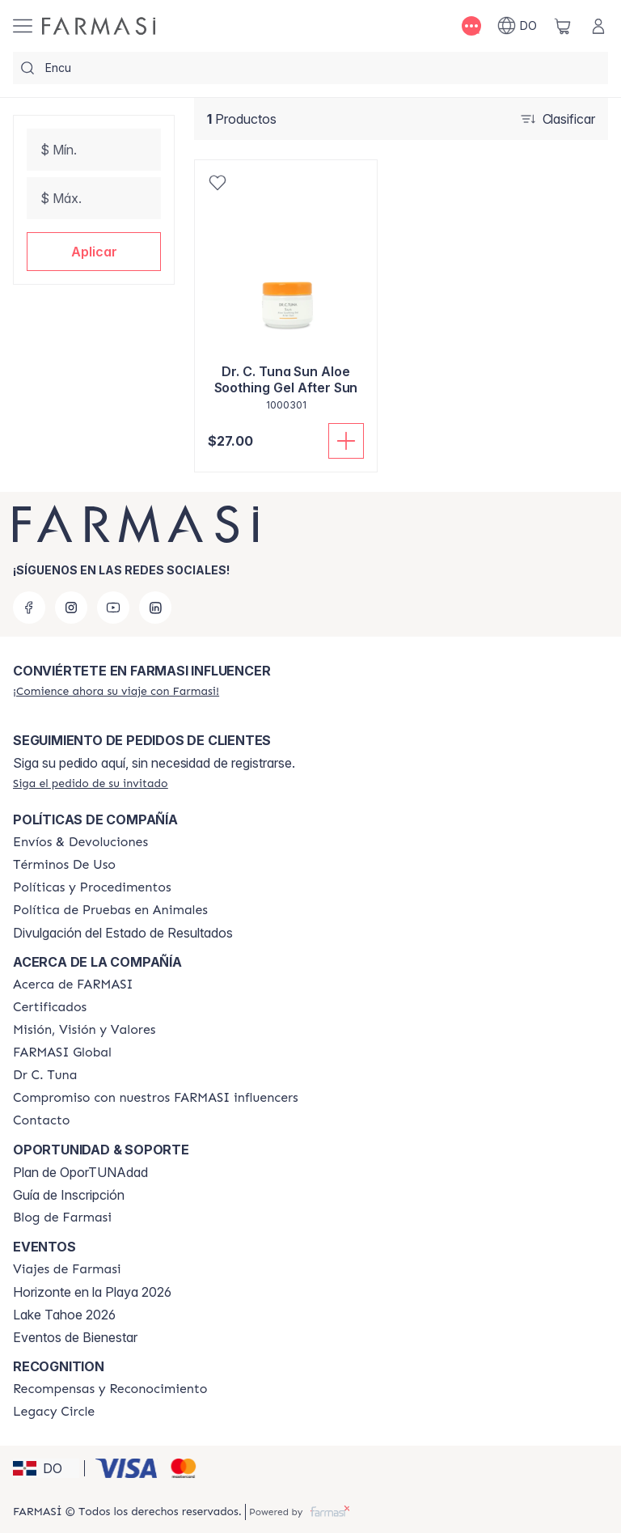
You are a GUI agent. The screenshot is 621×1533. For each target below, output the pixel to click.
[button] (94, 251)
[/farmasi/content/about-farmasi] (73, 984)
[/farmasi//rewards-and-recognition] (110, 1389)
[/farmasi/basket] (562, 26)
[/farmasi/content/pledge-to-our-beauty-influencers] (45, 1075)
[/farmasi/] (98, 25)
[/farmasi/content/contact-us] (41, 1120)
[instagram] (71, 607)
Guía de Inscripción (69, 1195)
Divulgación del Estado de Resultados (123, 933)
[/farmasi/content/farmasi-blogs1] (62, 1217)
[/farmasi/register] (116, 691)
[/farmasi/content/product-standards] (50, 1007)
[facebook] (29, 607)
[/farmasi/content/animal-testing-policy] (110, 910)
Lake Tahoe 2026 (64, 1314)
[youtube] (113, 607)
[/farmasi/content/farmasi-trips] (67, 1269)
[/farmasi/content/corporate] (62, 1052)
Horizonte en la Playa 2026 (92, 1292)
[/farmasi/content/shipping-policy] (80, 842)
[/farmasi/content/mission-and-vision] (84, 1030)
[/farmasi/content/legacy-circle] (54, 1412)
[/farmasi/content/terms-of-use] (64, 865)
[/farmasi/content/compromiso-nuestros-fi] (155, 1098)
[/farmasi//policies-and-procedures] (92, 887)
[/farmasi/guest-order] (90, 783)
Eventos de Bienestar (75, 1337)
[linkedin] (155, 607)
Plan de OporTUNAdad (80, 1172)
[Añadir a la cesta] (346, 441)
